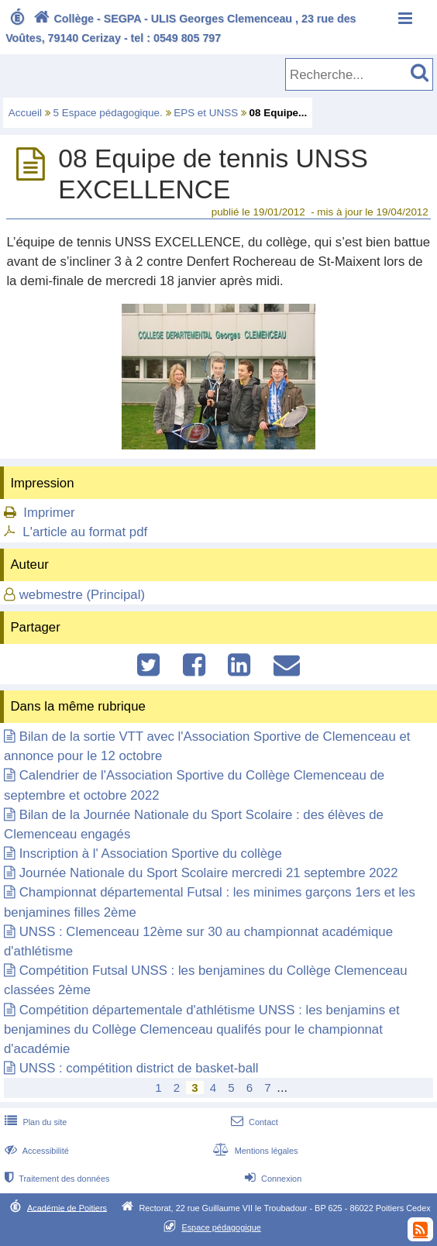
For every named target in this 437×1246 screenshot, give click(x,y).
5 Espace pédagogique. (108, 113)
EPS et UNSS (206, 113)
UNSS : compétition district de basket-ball (139, 1068)
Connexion (271, 1178)
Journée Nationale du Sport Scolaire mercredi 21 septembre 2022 (208, 873)
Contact (253, 1122)
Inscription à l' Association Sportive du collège (150, 853)
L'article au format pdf (84, 532)
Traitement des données (55, 1178)
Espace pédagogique (221, 1227)
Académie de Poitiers (67, 1207)
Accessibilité (35, 1150)
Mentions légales (253, 1150)
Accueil (25, 113)
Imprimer (48, 512)
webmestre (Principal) (82, 594)
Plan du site (34, 1122)
